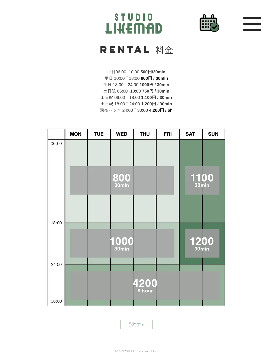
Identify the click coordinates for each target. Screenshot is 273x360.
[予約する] (136, 324)
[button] (252, 24)
